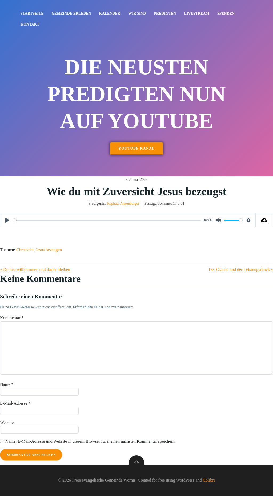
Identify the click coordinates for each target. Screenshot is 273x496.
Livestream (196, 13)
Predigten (165, 13)
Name (6, 384)
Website (7, 422)
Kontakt (30, 24)
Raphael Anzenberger (123, 204)
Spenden (226, 13)
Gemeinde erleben (71, 13)
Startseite (32, 13)
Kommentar (11, 317)
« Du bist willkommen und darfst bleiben (35, 269)
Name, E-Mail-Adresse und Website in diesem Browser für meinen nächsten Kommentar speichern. (90, 441)
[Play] (7, 220)
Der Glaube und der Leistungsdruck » (241, 269)
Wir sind (137, 13)
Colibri (209, 480)
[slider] (107, 220)
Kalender (109, 13)
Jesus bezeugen (49, 250)
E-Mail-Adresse (15, 403)
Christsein (25, 250)
